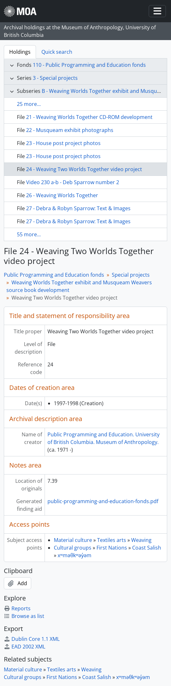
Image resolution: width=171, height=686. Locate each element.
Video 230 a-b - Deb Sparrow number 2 (72, 182)
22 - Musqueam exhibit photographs (69, 130)
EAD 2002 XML (24, 646)
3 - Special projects (55, 77)
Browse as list (24, 616)
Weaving (141, 540)
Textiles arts (111, 540)
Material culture (73, 540)
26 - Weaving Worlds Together (62, 195)
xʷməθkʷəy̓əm (74, 555)
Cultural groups (72, 547)
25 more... (29, 103)
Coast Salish (146, 547)
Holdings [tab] (20, 51)
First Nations (111, 547)
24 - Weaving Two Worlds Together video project (84, 169)
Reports (17, 608)
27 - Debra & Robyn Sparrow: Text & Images (78, 208)
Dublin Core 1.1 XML (32, 638)
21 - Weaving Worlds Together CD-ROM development (89, 117)
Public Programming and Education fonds (54, 274)
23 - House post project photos (63, 143)
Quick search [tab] (56, 51)
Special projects (131, 274)
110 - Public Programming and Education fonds (89, 64)
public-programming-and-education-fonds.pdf (102, 501)
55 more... (29, 234)
